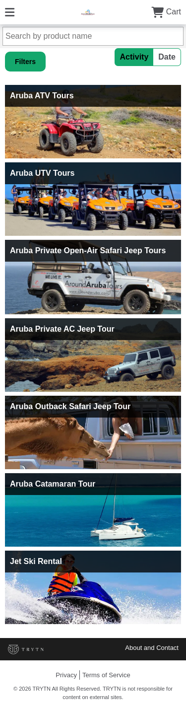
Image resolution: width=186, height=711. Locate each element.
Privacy (66, 675)
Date (167, 57)
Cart (166, 11)
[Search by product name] (93, 36)
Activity (134, 57)
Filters (25, 62)
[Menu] (9, 11)
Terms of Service (106, 675)
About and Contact (152, 647)
